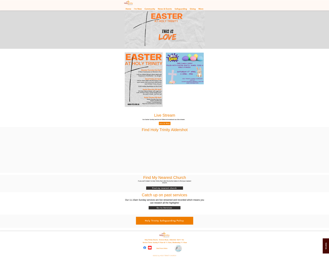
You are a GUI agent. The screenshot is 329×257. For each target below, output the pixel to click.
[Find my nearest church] (164, 188)
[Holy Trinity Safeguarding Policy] (164, 221)
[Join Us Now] (165, 123)
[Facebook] (144, 247)
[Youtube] (150, 247)
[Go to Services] (164, 207)
